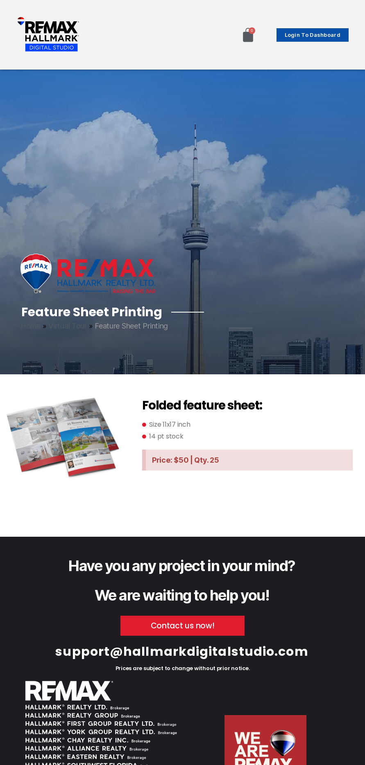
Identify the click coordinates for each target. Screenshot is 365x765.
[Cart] (248, 35)
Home (30, 326)
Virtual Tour (67, 326)
